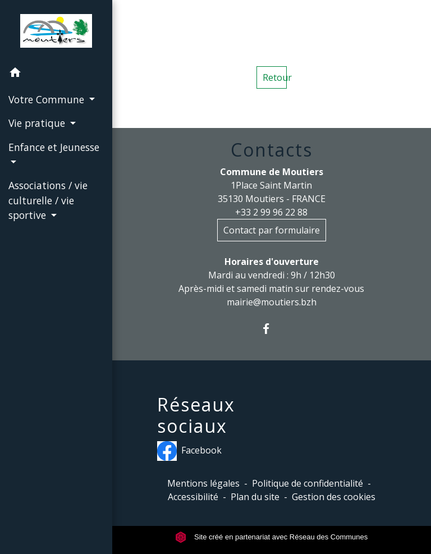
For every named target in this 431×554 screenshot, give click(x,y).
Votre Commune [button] (47, 99)
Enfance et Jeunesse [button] (53, 147)
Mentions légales (203, 483)
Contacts (272, 150)
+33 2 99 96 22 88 (271, 212)
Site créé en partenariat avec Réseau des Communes (271, 537)
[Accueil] (55, 31)
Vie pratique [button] (38, 123)
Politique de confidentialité (307, 483)
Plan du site (255, 497)
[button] (56, 74)
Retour (275, 77)
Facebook (189, 451)
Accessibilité (193, 497)
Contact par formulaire (271, 230)
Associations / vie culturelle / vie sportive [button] (48, 200)
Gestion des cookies (333, 497)
